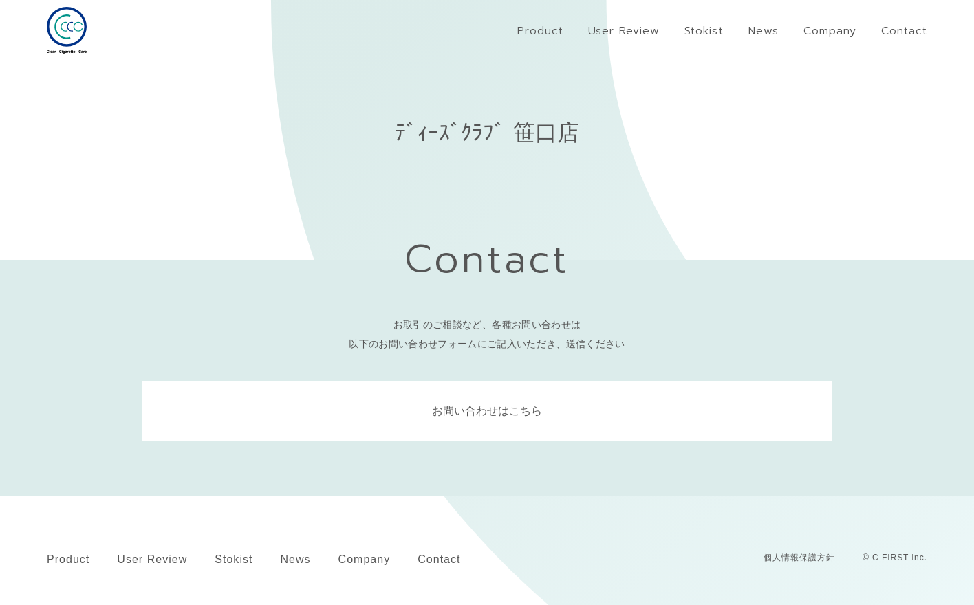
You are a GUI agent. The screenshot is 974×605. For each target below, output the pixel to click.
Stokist (233, 559)
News (295, 559)
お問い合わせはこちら (487, 411)
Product (68, 559)
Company (364, 559)
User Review (152, 559)
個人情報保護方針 (799, 557)
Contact (439, 559)
